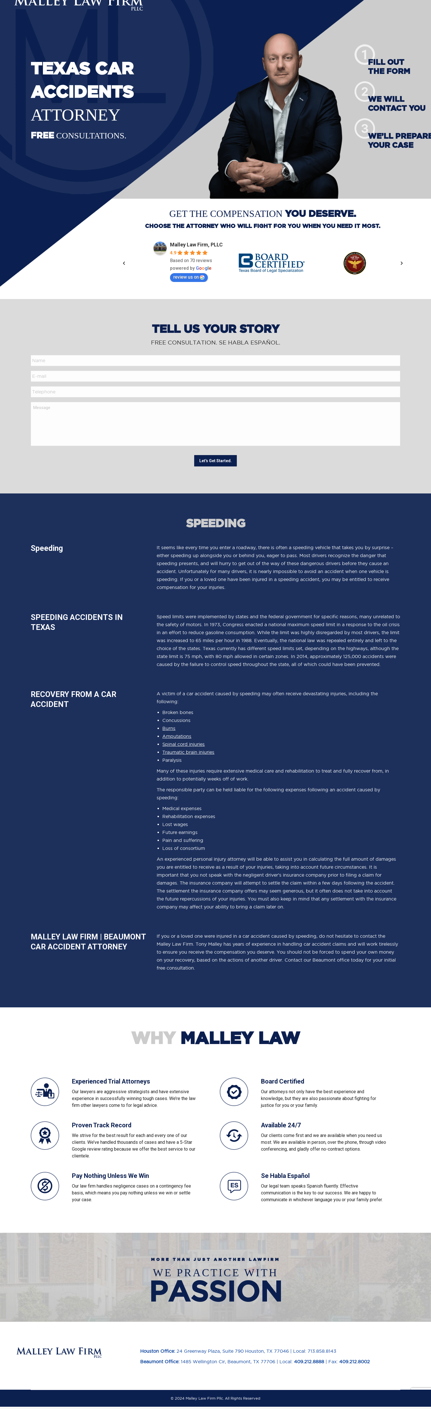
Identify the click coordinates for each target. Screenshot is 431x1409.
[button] (124, 263)
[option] (188, 263)
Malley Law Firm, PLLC (196, 245)
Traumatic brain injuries (188, 754)
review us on (188, 277)
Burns (168, 730)
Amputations (176, 738)
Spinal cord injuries (183, 746)
